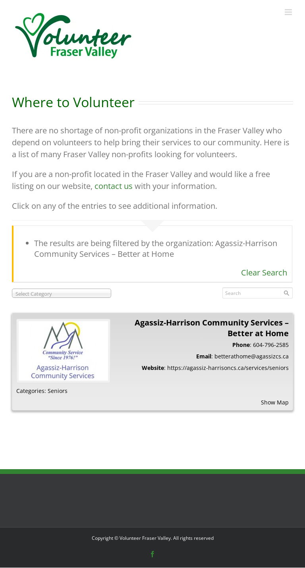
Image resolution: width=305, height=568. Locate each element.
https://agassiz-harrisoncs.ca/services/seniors (228, 368)
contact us (114, 186)
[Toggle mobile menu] (289, 12)
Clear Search (264, 272)
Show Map (275, 402)
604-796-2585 (271, 345)
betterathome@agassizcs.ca (251, 356)
